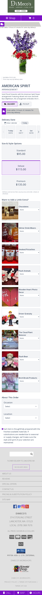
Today (25, 123)
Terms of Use (21, 586)
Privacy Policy (10, 582)
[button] (21, 551)
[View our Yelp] (27, 507)
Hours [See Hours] (35, 592)
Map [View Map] (21, 592)
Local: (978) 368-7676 (21, 525)
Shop (10, 18)
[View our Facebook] (15, 507)
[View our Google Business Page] (19, 507)
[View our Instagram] (23, 507)
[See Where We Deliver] (21, 467)
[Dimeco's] (21, 12)
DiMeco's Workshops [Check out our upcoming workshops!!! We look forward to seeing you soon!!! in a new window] (21, 560)
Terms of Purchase (27, 582)
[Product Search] (21, 454)
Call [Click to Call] (7, 592)
